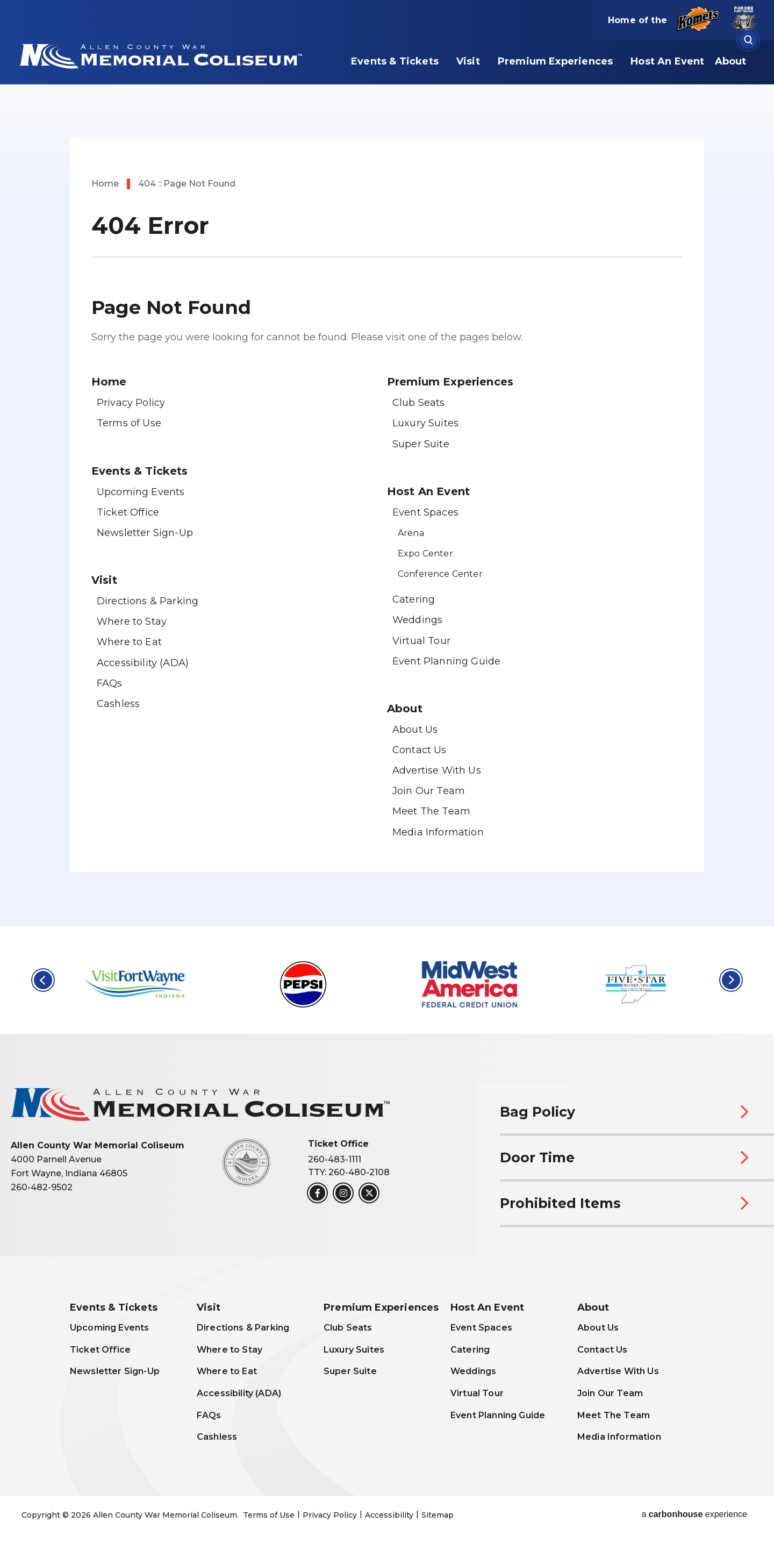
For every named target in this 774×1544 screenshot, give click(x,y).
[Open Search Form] (748, 40)
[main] (387, 463)
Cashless (118, 704)
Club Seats (418, 403)
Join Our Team (428, 791)
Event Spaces (425, 512)
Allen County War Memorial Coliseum (158, 55)
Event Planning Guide (446, 661)
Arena (411, 533)
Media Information (438, 832)
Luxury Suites (425, 423)
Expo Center (425, 553)
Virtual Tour (421, 641)
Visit (468, 61)
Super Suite (420, 444)
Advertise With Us (436, 770)
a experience (694, 1514)
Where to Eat (129, 642)
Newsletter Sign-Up (145, 533)
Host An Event (667, 61)
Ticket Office (128, 512)
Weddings (417, 620)
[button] (43, 980)
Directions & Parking (147, 601)
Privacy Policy (131, 403)
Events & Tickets (395, 61)
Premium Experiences (555, 61)
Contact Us (419, 750)
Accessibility (389, 1515)
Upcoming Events (140, 492)
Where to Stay (132, 621)
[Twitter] (369, 1193)
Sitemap (437, 1515)
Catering (413, 599)
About (731, 61)
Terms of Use (129, 423)
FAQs (110, 683)
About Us (415, 729)
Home (105, 183)
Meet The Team (431, 811)
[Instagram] (343, 1193)
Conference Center (440, 574)
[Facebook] (317, 1193)
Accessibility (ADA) (143, 663)
